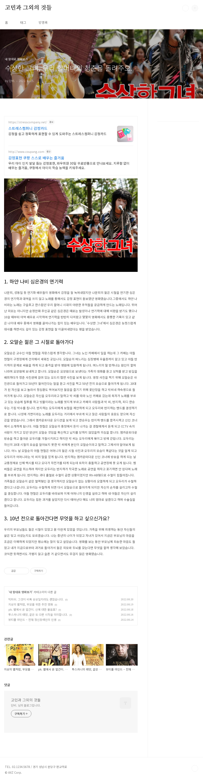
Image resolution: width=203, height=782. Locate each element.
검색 (185, 8)
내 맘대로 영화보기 (20, 592)
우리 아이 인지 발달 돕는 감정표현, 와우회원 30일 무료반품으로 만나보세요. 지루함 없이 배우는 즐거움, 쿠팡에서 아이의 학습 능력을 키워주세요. (68, 165)
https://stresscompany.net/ (27, 122)
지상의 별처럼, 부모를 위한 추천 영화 (30, 604)
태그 (23, 22)
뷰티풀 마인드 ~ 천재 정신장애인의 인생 (32, 620)
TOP (195, 768)
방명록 (43, 22)
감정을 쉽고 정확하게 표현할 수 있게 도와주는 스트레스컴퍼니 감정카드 (57, 133)
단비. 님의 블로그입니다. (26, 705)
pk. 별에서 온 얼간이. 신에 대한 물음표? (32, 609)
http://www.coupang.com (26, 151)
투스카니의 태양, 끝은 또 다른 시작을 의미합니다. (38, 614)
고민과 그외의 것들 (28, 8)
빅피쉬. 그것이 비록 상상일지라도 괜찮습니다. (36, 599)
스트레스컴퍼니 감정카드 (27, 128)
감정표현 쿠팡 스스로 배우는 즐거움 (36, 157)
